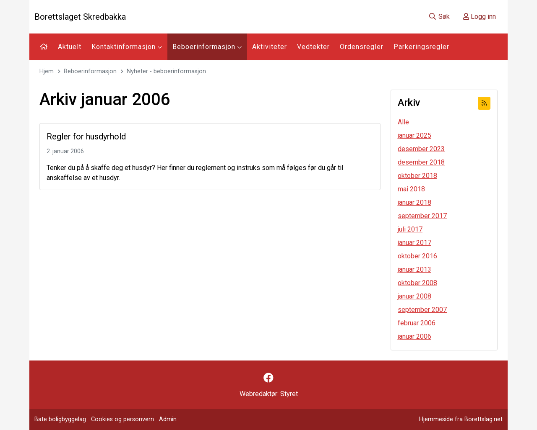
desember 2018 (421, 162)
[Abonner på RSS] (484, 103)
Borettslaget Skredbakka (80, 17)
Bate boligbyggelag (60, 419)
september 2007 (422, 310)
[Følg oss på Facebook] (268, 378)
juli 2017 (410, 229)
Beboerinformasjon (207, 47)
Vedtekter (313, 47)
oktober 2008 (417, 283)
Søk (439, 17)
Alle (403, 122)
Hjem (46, 71)
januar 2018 (414, 202)
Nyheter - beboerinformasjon (166, 71)
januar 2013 (414, 269)
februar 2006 (416, 323)
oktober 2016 (417, 256)
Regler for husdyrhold (86, 136)
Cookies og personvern (122, 419)
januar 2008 (414, 296)
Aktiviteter (269, 47)
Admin (168, 419)
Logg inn (479, 17)
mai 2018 (411, 189)
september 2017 (422, 216)
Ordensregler (361, 47)
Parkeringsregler (421, 47)
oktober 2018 (417, 176)
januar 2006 (414, 336)
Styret (289, 394)
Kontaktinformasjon (126, 47)
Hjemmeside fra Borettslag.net (461, 419)
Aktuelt (69, 47)
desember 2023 (421, 149)
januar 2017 (414, 243)
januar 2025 (414, 135)
